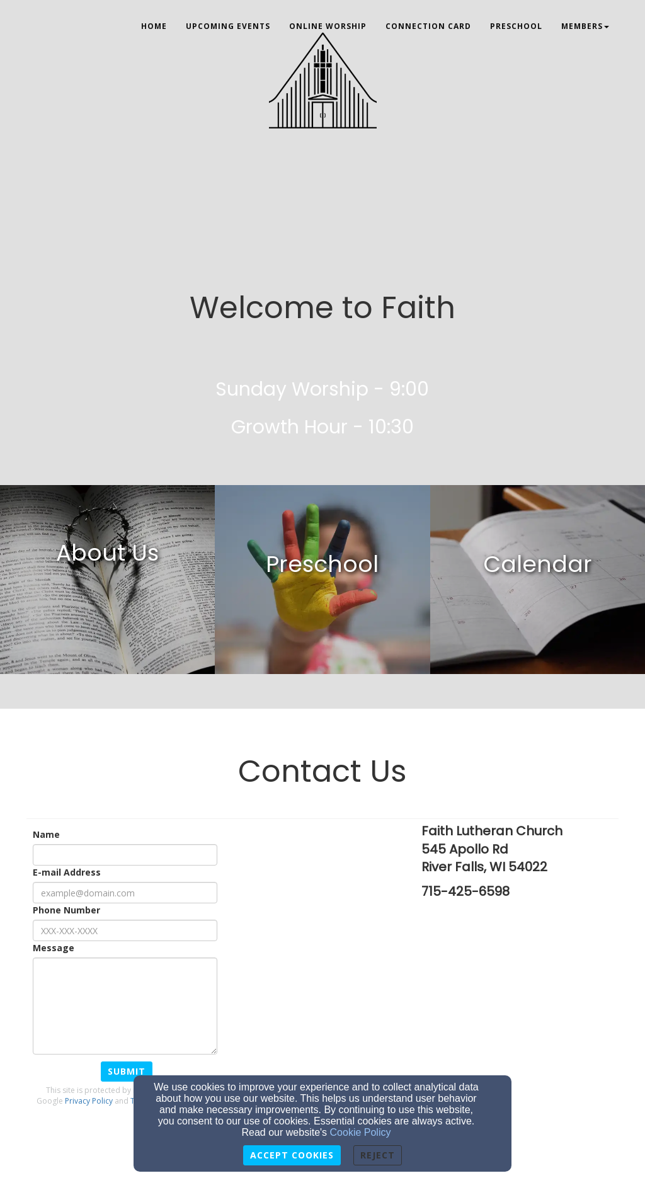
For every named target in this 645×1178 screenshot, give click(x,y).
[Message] (125, 1006)
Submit (127, 1071)
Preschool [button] (516, 26)
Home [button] (154, 26)
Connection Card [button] (428, 26)
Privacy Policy (89, 1100)
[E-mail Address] (125, 892)
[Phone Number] (125, 930)
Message (53, 948)
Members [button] (585, 26)
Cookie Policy (360, 1132)
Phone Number (66, 910)
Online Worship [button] (328, 26)
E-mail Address (67, 872)
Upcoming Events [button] (228, 26)
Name (46, 834)
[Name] (125, 855)
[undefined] (107, 579)
